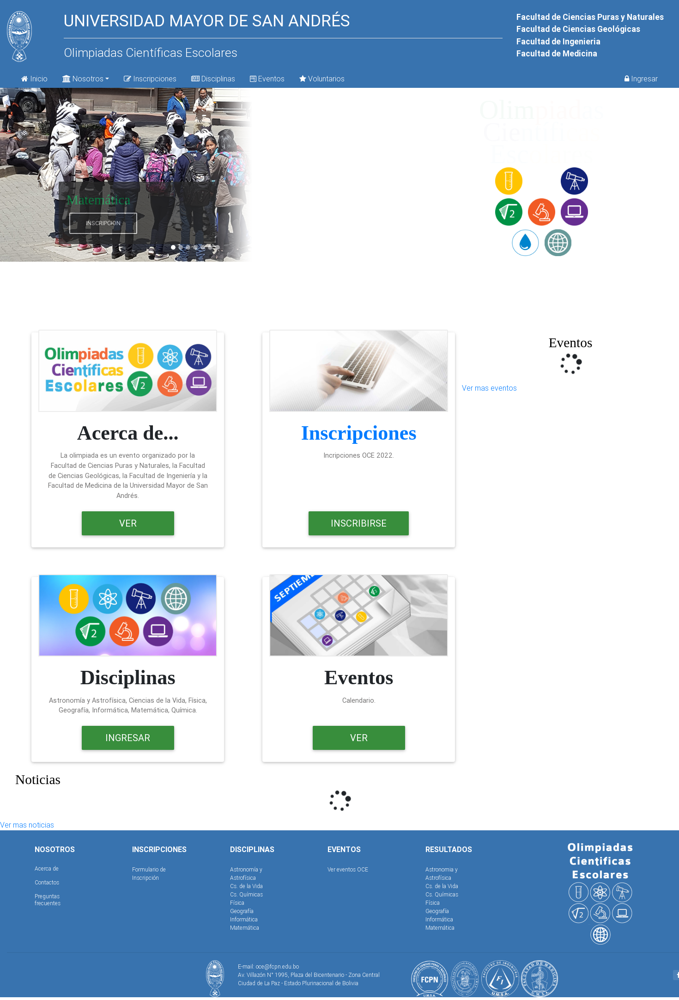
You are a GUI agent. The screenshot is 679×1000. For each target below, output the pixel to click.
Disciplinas (213, 78)
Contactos (47, 882)
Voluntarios (322, 78)
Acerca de (47, 868)
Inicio (34, 78)
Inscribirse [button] (359, 523)
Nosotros (82, 78)
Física (237, 902)
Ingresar (641, 78)
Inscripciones (150, 78)
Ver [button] (128, 523)
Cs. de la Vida (246, 886)
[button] (29, 175)
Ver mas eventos (489, 388)
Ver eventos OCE (347, 869)
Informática (244, 919)
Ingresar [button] (127, 737)
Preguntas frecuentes (48, 899)
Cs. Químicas (246, 894)
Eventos (267, 78)
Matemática (244, 927)
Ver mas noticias (27, 824)
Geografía (242, 911)
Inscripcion (103, 223)
